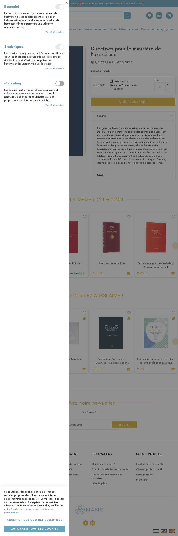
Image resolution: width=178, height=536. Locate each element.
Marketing (59, 83)
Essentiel (59, 6)
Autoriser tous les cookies (34, 529)
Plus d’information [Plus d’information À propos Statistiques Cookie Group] (54, 68)
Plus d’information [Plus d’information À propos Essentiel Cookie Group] (54, 32)
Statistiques (59, 46)
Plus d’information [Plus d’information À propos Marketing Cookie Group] (54, 105)
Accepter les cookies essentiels (34, 520)
